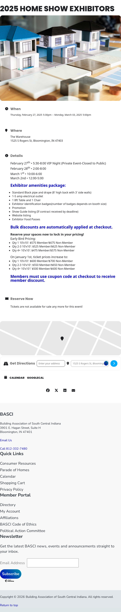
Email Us (6, 440)
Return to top (9, 605)
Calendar (17, 378)
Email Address (12, 563)
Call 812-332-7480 (13, 449)
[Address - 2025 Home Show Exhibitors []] (51, 363)
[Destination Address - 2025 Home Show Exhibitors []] (90, 363)
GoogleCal (35, 378)
